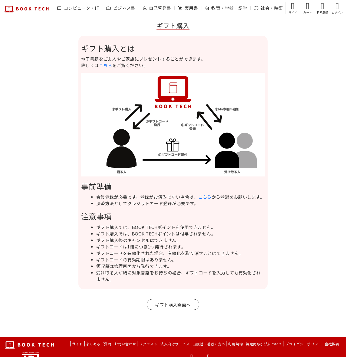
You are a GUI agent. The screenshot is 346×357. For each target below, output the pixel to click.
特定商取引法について (264, 343)
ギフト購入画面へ (173, 304)
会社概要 (332, 343)
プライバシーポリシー (303, 343)
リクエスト (148, 343)
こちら (105, 65)
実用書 (188, 8)
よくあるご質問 (98, 343)
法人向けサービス (174, 343)
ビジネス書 (120, 8)
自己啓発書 (156, 8)
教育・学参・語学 (226, 8)
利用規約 (235, 343)
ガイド (77, 343)
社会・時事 (268, 8)
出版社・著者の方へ (208, 343)
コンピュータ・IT (78, 8)
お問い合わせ (125, 343)
